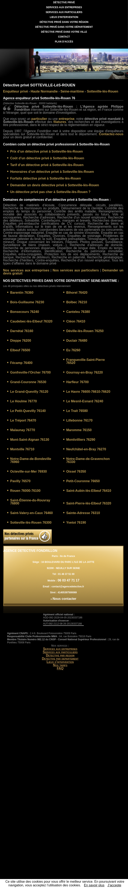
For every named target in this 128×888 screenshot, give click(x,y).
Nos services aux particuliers (76, 270)
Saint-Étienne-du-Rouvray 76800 (30, 502)
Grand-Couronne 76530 (28, 382)
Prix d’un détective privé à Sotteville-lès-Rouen (46, 151)
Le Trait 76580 (77, 411)
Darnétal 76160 (21, 331)
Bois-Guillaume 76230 (27, 302)
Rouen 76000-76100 (25, 490)
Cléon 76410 (75, 321)
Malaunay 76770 (22, 430)
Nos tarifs (60, 665)
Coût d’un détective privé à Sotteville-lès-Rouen (47, 158)
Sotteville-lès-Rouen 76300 (31, 522)
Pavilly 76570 (20, 481)
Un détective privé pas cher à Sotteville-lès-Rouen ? (50, 192)
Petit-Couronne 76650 (83, 481)
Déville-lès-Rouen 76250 (85, 331)
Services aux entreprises (60, 648)
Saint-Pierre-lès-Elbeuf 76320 (88, 503)
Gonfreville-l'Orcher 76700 (30, 372)
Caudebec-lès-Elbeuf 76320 (31, 321)
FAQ (60, 668)
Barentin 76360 (21, 292)
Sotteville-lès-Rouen (102, 91)
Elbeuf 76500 (20, 350)
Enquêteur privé (15, 91)
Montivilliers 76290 (80, 439)
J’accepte (114, 885)
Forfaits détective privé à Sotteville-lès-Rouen (45, 178)
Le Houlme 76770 (23, 401)
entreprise (66, 118)
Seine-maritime (72, 91)
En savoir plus (94, 885)
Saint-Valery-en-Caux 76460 (31, 513)
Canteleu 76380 (78, 311)
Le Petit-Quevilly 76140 (28, 411)
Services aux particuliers (60, 652)
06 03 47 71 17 (68, 580)
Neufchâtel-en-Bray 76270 (86, 449)
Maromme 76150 (79, 430)
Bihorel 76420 (76, 292)
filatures (59, 122)
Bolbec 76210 (76, 302)
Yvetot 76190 (76, 522)
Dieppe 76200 (20, 340)
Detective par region (60, 655)
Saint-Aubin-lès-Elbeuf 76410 (88, 490)
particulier (39, 118)
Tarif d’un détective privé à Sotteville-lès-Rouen (47, 165)
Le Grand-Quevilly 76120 (29, 391)
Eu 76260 (73, 350)
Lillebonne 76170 (79, 420)
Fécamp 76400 (21, 363)
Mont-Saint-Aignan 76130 (29, 439)
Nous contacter (64, 598)
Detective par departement (60, 658)
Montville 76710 (22, 449)
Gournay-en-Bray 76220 (84, 372)
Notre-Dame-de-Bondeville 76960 (30, 460)
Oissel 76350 (76, 471)
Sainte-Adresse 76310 (83, 513)
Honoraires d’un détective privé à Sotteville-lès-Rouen (52, 171)
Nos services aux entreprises (26, 270)
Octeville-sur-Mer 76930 (28, 471)
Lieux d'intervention (60, 662)
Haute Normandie (44, 91)
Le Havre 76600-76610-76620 (88, 391)
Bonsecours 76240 (24, 311)
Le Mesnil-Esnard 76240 (84, 401)
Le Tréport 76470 (23, 420)
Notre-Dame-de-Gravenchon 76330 (88, 460)
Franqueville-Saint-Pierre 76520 (85, 361)
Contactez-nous (111, 134)
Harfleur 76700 (77, 382)
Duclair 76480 (76, 340)
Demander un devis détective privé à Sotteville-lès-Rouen (54, 185)
